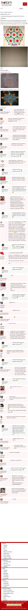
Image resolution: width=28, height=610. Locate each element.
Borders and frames (8, 551)
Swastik (5, 550)
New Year (6, 563)
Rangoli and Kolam (7, 588)
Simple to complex (7, 558)
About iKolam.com (5, 608)
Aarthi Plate (6, 576)
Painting (5, 570)
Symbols (5, 545)
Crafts (4, 568)
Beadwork (6, 573)
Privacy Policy (13, 608)
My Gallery (3, 18)
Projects (4, 580)
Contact (24, 608)
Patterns (4, 543)
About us (5, 599)
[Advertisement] (15, 523)
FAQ (5, 598)
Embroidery (6, 575)
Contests (5, 594)
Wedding (5, 566)
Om (4, 548)
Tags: (1, 68)
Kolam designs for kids (8, 593)
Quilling (5, 571)
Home (1, 12)
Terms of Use (19, 608)
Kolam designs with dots (9, 591)
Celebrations (5, 560)
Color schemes (7, 555)
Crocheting (6, 578)
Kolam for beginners (8, 590)
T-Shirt (5, 586)
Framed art (6, 581)
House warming (7, 565)
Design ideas (6, 553)
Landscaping (6, 585)
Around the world (7, 561)
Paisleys (5, 546)
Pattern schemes (7, 556)
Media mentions (7, 596)
